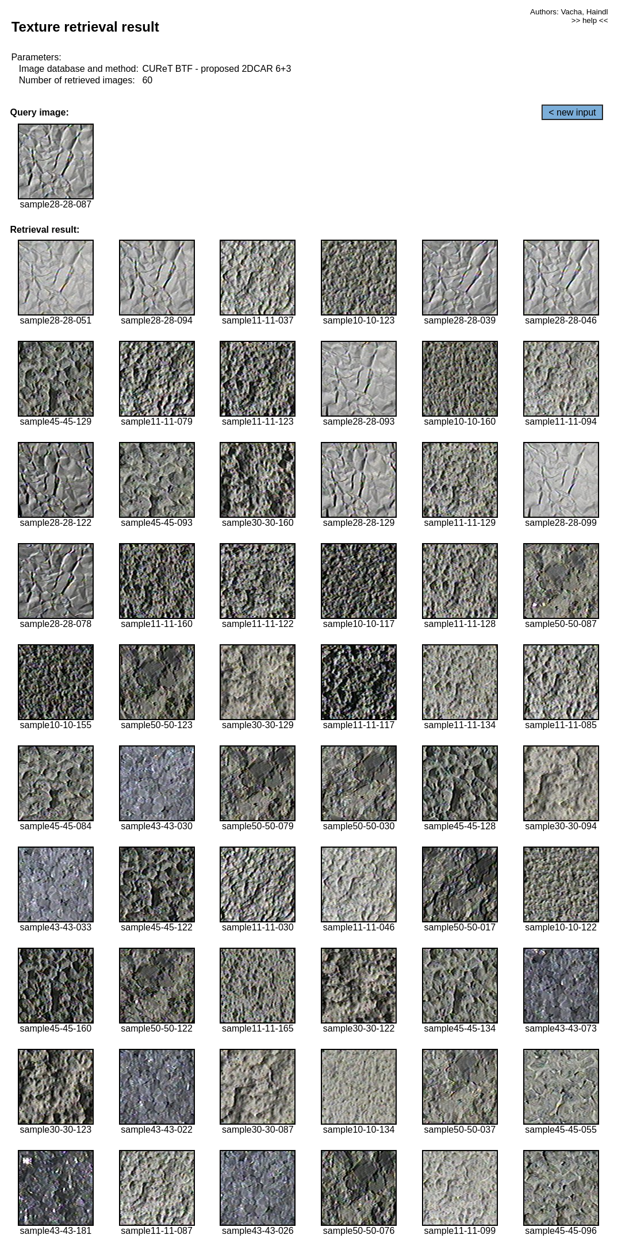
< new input (572, 112)
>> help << (590, 20)
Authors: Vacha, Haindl (569, 11)
